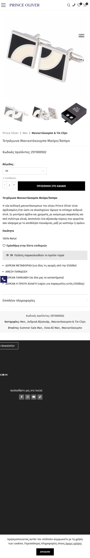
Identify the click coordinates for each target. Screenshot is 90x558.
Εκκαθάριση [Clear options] (10, 178)
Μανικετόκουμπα (72, 327)
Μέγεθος (8, 164)
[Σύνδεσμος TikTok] (39, 397)
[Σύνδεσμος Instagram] (27, 397)
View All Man (52, 327)
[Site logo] (24, 4)
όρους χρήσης (73, 543)
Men (25, 133)
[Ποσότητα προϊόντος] (9, 185)
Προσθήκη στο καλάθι (51, 186)
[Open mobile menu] (4, 5)
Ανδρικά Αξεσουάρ (38, 321)
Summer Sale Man (31, 327)
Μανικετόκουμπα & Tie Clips (49, 133)
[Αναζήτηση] (69, 5)
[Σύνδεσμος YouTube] (33, 397)
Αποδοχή (45, 552)
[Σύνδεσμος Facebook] (21, 397)
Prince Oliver (11, 133)
